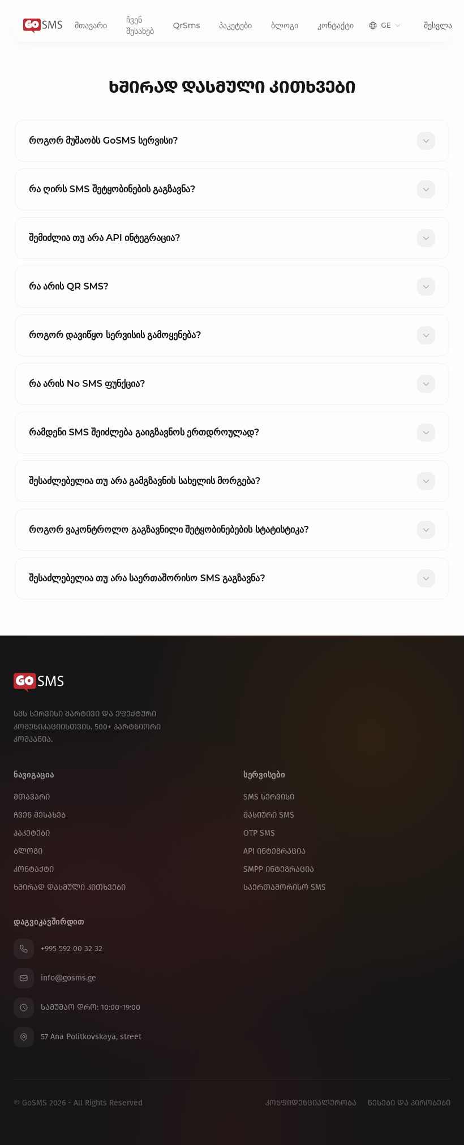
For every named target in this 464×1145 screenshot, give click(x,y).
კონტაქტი (335, 25)
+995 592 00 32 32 (58, 949)
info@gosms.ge (55, 978)
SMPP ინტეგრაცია (278, 869)
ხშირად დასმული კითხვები (70, 887)
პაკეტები (235, 25)
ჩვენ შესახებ (140, 25)
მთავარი (91, 25)
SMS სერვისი (268, 797)
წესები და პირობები (409, 1103)
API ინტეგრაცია (274, 851)
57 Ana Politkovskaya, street (77, 1037)
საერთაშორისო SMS (284, 887)
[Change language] (384, 25)
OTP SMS (259, 833)
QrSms (186, 25)
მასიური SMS (268, 815)
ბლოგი (284, 25)
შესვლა (438, 25)
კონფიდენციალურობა (310, 1103)
